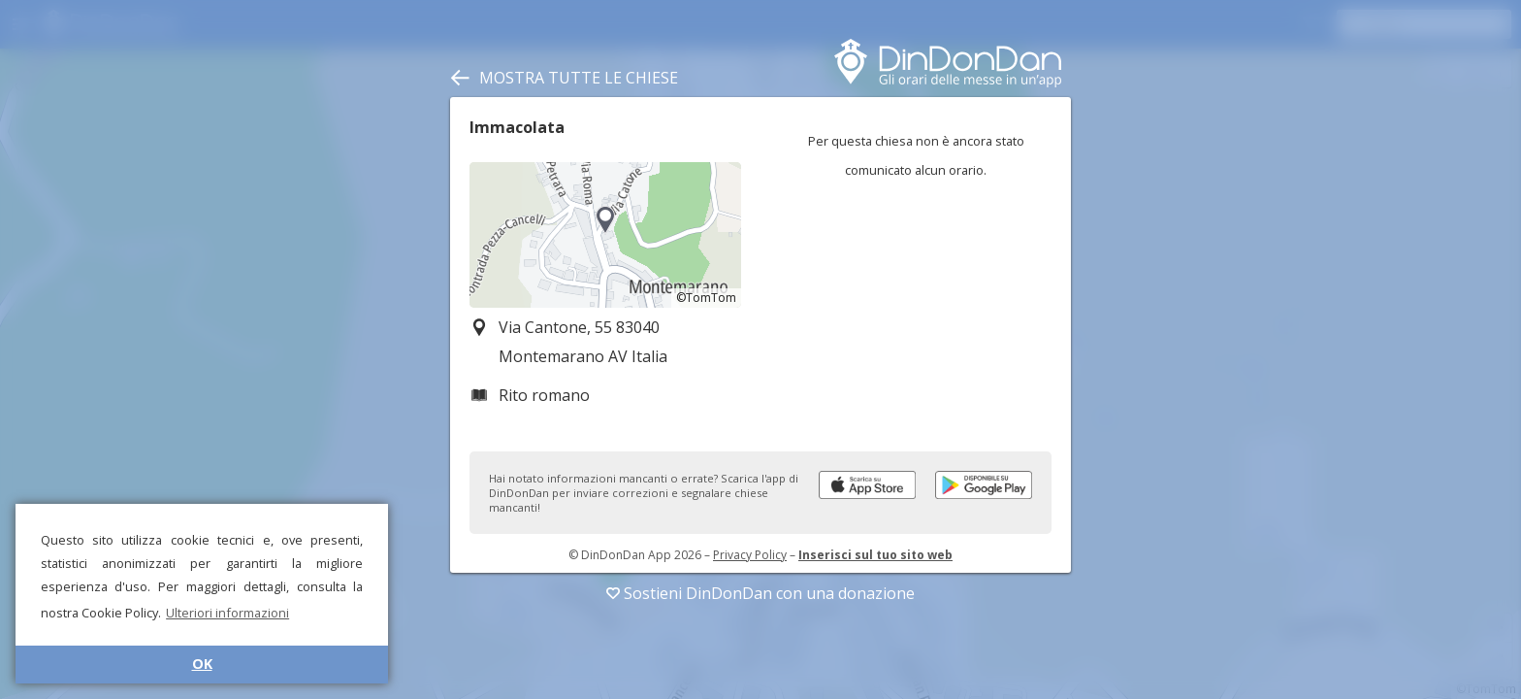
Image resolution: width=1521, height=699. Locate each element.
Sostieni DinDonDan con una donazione (760, 593)
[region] (605, 235)
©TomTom (706, 297)
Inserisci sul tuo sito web (875, 555)
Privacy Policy (750, 555)
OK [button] (202, 663)
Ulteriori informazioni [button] (227, 612)
